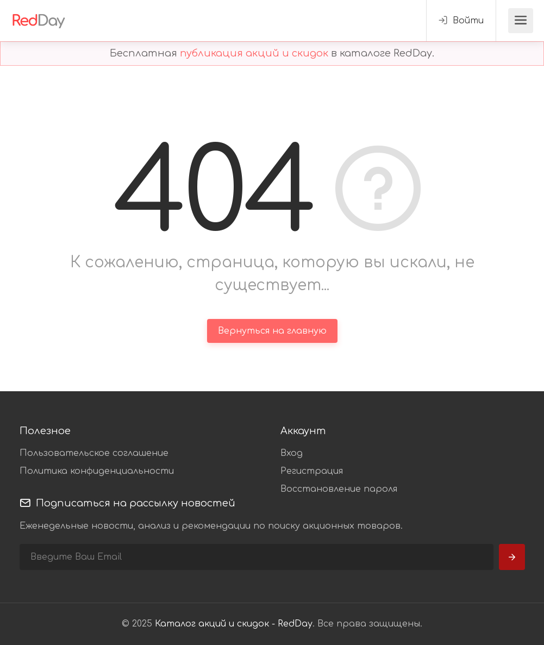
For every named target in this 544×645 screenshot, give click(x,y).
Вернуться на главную (272, 331)
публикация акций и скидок (254, 53)
